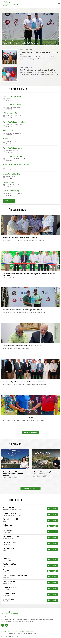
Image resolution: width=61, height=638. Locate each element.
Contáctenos (29, 631)
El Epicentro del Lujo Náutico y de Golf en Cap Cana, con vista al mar (45, 473)
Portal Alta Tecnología (18, 631)
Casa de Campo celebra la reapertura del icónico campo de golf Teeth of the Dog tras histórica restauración (29, 274)
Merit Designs (15, 636)
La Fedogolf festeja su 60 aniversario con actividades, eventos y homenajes (23, 382)
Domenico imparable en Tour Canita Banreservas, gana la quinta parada (22, 310)
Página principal (5, 631)
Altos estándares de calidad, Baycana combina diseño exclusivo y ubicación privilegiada (13, 473)
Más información (52, 508)
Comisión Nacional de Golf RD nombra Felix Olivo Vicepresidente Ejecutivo (23, 346)
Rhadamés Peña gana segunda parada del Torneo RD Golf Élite (20, 238)
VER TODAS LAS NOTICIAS (30, 433)
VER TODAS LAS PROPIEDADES (30, 488)
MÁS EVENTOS (8, 201)
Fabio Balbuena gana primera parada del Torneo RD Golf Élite (19, 418)
